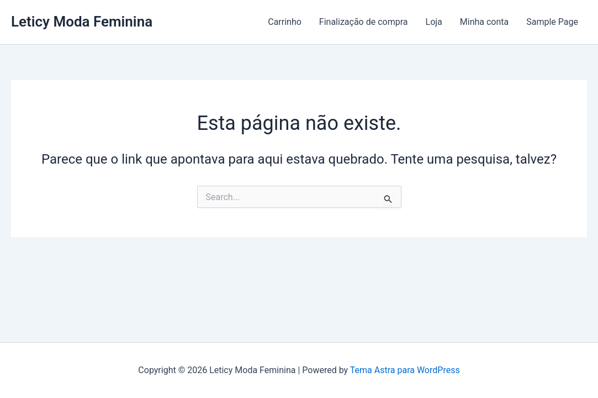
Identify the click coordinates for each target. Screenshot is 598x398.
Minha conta (484, 22)
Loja (434, 22)
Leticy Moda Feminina (81, 21)
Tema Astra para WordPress (405, 370)
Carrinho (284, 22)
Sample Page (552, 22)
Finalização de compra (363, 22)
